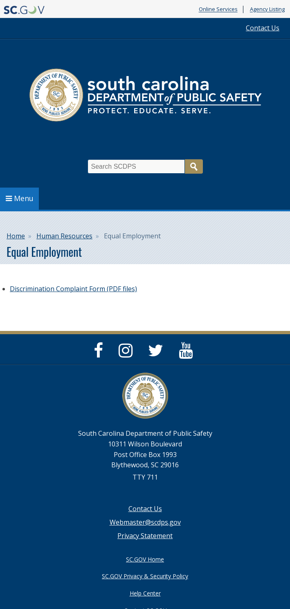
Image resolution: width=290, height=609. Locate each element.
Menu (20, 198)
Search (194, 166)
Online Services (218, 9)
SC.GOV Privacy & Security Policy (145, 576)
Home (16, 235)
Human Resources (64, 235)
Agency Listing (267, 9)
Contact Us (262, 27)
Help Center (145, 593)
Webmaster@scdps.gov (145, 522)
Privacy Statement (145, 535)
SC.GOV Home (145, 559)
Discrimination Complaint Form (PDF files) (73, 288)
